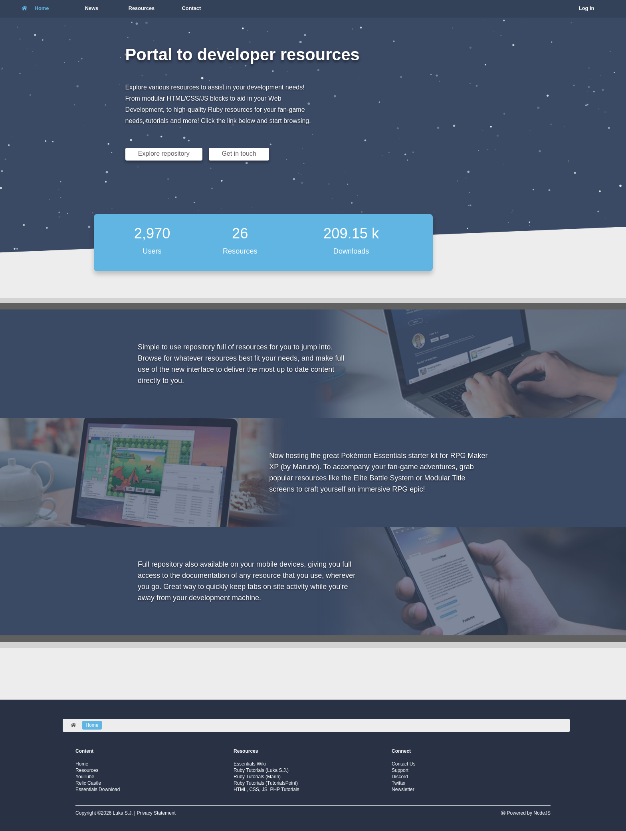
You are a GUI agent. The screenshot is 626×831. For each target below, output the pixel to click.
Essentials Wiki (250, 764)
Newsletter (403, 789)
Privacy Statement (156, 813)
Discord (400, 776)
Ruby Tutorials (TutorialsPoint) (266, 783)
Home (81, 764)
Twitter (399, 783)
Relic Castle (88, 783)
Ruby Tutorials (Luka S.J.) (261, 770)
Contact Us (403, 764)
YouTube (84, 776)
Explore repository (164, 153)
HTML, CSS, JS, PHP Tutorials (266, 789)
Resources (86, 770)
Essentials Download (97, 789)
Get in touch (239, 153)
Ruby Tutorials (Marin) (257, 776)
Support (400, 770)
